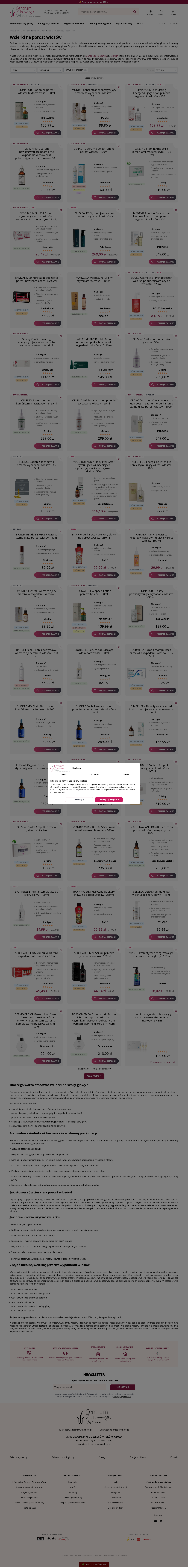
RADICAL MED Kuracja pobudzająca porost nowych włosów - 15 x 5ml (36, 279)
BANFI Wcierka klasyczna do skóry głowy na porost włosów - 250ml (94, 893)
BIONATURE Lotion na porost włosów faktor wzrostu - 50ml (36, 91)
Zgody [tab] (64, 774)
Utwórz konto (115, 1497)
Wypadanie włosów (74, 23)
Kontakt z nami (29, 1508)
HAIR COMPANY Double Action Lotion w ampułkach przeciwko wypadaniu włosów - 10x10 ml (94, 342)
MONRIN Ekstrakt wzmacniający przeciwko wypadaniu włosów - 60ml (36, 594)
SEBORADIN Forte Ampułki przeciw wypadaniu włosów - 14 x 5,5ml (36, 954)
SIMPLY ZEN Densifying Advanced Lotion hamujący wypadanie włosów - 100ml (151, 709)
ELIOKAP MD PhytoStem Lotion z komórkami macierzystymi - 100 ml (36, 707)
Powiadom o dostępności (162, 1062)
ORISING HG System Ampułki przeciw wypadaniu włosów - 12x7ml (151, 768)
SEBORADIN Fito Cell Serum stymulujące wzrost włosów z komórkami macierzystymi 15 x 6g (36, 216)
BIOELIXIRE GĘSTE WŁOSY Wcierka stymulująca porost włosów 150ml (36, 536)
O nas (162, 23)
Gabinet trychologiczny (72, 1497)
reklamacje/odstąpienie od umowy (29, 1502)
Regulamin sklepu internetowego (29, 1487)
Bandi (89, 55)
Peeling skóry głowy (100, 23)
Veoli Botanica (100, 55)
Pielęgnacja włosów (48, 23)
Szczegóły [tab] (94, 774)
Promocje (72, 1482)
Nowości (72, 1487)
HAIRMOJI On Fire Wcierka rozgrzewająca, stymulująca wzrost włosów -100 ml (151, 538)
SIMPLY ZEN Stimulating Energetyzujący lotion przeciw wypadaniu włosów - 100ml (151, 93)
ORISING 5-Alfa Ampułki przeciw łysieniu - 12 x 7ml (36, 828)
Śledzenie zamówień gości (115, 1487)
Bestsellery (72, 1492)
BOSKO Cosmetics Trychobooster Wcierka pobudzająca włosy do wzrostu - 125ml (151, 281)
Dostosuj (79, 799)
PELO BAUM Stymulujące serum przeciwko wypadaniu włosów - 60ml (94, 216)
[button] (150, 12)
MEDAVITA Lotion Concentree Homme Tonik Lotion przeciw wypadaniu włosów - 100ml (151, 216)
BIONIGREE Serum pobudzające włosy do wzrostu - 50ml (94, 651)
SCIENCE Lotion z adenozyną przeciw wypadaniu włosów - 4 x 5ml (36, 465)
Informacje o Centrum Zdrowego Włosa (29, 1482)
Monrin (114, 55)
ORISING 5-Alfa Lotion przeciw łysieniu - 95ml (151, 340)
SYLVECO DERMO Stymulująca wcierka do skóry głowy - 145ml (151, 893)
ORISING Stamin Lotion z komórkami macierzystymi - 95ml (36, 402)
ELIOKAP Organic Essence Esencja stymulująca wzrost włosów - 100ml (36, 766)
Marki (140, 23)
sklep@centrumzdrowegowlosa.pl (94, 1444)
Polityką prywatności (122, 1396)
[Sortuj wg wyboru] (166, 70)
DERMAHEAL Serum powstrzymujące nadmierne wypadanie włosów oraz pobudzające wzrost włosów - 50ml (36, 153)
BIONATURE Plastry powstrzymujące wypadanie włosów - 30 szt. (151, 594)
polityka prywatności (29, 1492)
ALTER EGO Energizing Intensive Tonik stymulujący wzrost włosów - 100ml (151, 465)
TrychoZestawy (124, 23)
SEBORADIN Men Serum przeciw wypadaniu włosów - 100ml (94, 954)
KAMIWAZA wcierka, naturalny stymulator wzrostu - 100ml (94, 279)
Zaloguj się (115, 1492)
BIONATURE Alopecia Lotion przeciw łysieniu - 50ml (94, 592)
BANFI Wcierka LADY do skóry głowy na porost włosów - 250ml (94, 536)
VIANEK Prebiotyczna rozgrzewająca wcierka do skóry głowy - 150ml (151, 954)
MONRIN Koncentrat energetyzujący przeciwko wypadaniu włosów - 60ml (94, 93)
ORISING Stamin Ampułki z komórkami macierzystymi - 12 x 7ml (151, 152)
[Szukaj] (108, 11)
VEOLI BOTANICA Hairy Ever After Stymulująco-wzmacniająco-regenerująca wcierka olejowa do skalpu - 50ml (93, 466)
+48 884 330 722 (84, 1440)
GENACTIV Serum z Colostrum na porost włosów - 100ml (94, 150)
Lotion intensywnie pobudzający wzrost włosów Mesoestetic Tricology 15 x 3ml (151, 1017)
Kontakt (174, 23)
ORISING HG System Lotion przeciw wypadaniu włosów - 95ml (94, 402)
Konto (115, 1482)
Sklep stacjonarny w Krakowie (72, 1502)
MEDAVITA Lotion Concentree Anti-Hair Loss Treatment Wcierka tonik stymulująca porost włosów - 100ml (151, 403)
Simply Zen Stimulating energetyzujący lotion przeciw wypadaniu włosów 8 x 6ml (36, 342)
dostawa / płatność (29, 1497)
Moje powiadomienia (116, 1502)
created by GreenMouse (118, 1555)
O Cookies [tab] (124, 774)
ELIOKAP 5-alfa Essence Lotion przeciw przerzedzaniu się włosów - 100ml (94, 709)
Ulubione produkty (115, 1508)
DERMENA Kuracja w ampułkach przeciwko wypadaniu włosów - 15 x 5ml (151, 653)
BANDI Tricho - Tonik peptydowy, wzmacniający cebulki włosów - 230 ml (36, 653)
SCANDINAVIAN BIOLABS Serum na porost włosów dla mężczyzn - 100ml (151, 830)
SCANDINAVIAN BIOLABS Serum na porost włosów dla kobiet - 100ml (93, 828)
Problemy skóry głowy (21, 23)
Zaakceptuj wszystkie (108, 799)
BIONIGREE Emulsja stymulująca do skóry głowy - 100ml (36, 893)
